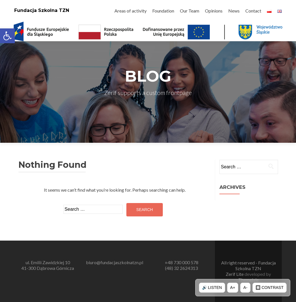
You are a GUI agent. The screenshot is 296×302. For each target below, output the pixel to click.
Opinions (214, 10)
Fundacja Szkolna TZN (41, 10)
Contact (253, 10)
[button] (7, 35)
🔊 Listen (212, 287)
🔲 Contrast (269, 287)
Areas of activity (130, 10)
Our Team (189, 10)
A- (245, 287)
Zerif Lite (235, 274)
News (234, 10)
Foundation (163, 10)
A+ (232, 287)
